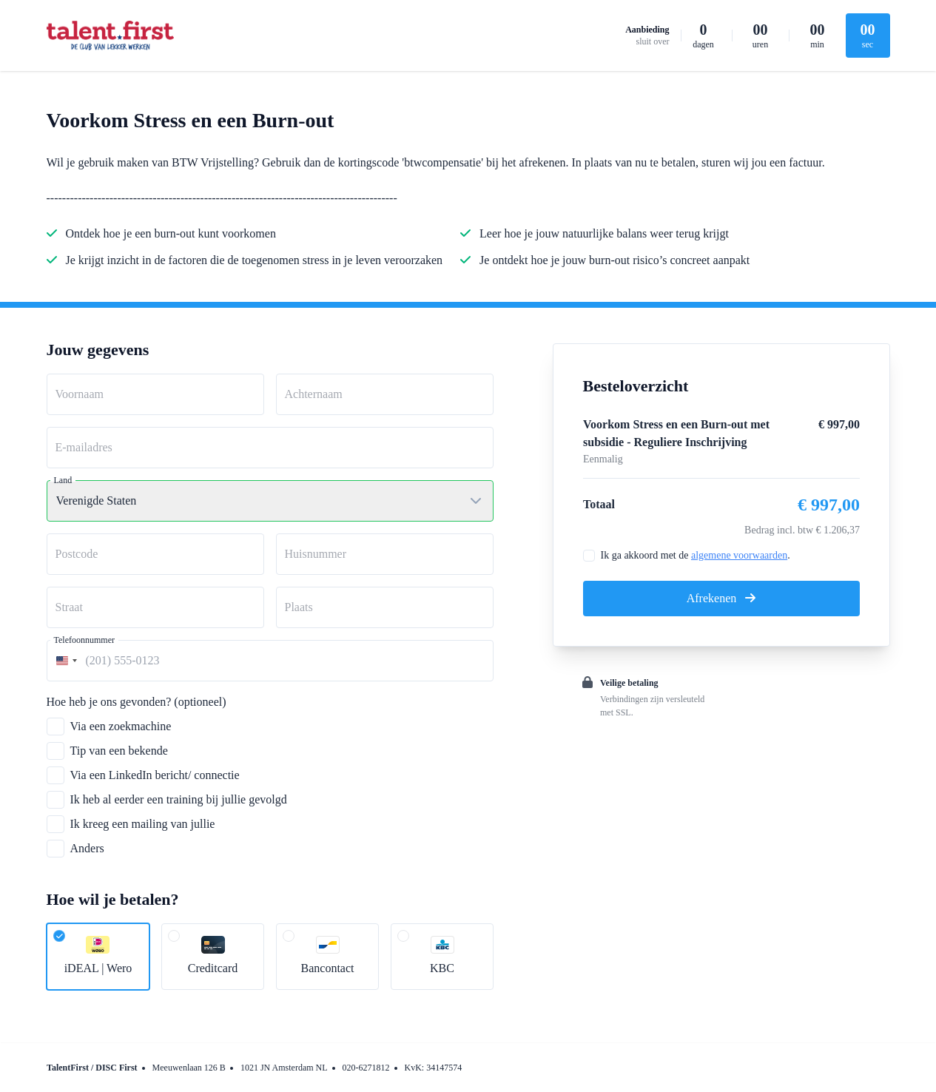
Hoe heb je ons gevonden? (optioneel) (136, 701)
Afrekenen (721, 598)
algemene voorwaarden (739, 555)
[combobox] (64, 661)
